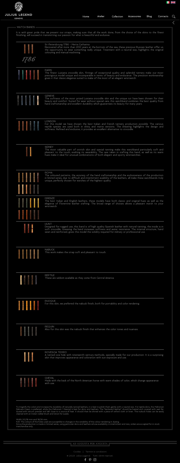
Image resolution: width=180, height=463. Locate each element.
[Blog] (149, 16)
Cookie (77, 451)
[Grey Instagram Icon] (95, 460)
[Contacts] (163, 16)
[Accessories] (134, 16)
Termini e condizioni (96, 451)
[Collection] (117, 16)
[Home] (86, 16)
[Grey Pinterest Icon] (90, 460)
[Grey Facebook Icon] (85, 460)
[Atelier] (101, 16)
